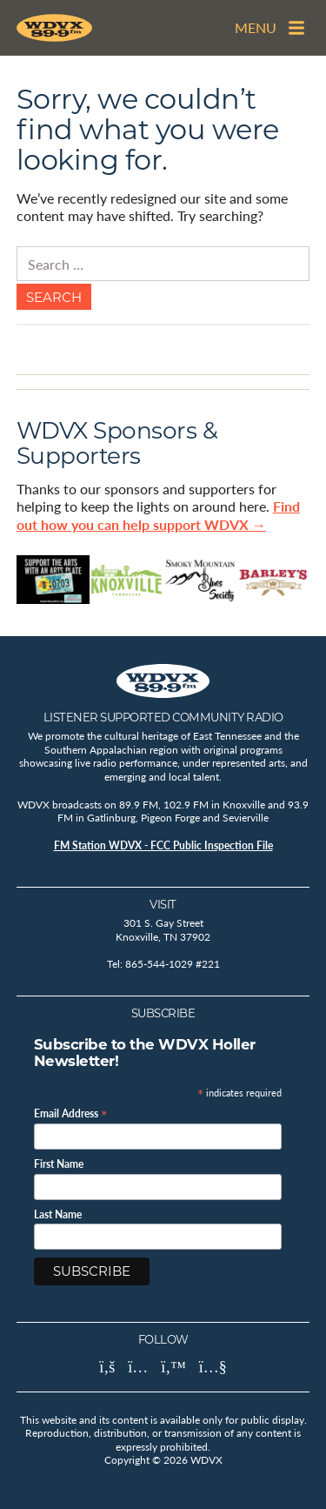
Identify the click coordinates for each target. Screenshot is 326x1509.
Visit (163, 904)
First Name (58, 1164)
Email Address (71, 1112)
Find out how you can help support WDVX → (158, 515)
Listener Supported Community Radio (163, 717)
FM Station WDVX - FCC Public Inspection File (163, 845)
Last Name (58, 1215)
